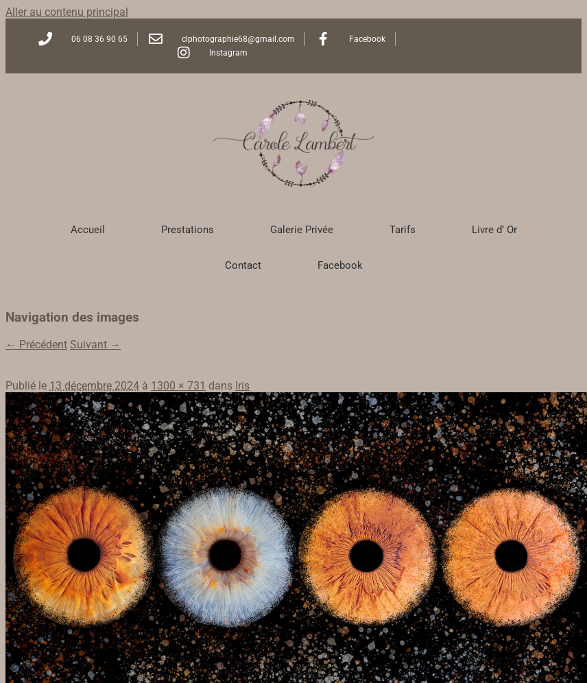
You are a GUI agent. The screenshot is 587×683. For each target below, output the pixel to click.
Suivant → (95, 344)
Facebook (340, 265)
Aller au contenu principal (66, 12)
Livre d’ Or (494, 230)
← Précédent (36, 344)
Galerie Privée (301, 230)
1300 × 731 (178, 385)
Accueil (88, 230)
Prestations (187, 230)
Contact (243, 265)
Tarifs (403, 230)
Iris (242, 385)
